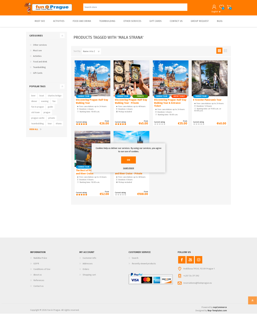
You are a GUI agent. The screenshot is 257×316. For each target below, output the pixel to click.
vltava (58, 126)
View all (33, 131)
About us (37, 277)
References (38, 282)
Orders (86, 271)
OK (128, 160)
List (225, 53)
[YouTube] (190, 262)
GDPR (36, 266)
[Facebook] (182, 262)
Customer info (89, 260)
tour (50, 126)
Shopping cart (227, 8)
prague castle (37, 120)
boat (42, 98)
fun (54, 103)
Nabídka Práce (40, 260)
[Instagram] (198, 262)
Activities (37, 58)
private (51, 120)
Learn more (128, 168)
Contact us (38, 288)
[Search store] (135, 8)
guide (50, 109)
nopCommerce (220, 309)
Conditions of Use (41, 271)
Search (135, 260)
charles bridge (54, 98)
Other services (40, 47)
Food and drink (40, 64)
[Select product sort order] (91, 53)
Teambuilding (39, 69)
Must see (37, 53)
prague (47, 114)
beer (33, 98)
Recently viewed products (144, 266)
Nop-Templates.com (217, 313)
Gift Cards (37, 75)
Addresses (88, 266)
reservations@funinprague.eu (197, 285)
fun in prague (37, 109)
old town (35, 114)
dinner (34, 103)
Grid (219, 53)
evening (45, 103)
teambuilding (37, 126)
